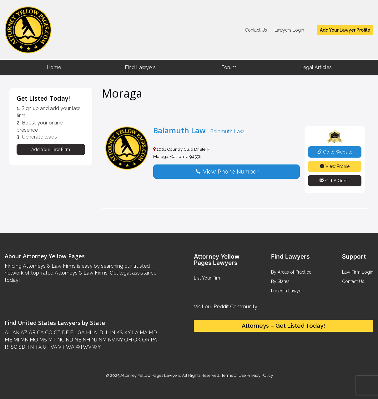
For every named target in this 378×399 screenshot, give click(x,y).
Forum (228, 67)
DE (65, 333)
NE (77, 340)
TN (29, 347)
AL (8, 333)
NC (60, 340)
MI (15, 340)
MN (23, 340)
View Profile (335, 166)
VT (61, 347)
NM (102, 340)
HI (88, 333)
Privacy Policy (259, 375)
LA (135, 333)
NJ (93, 340)
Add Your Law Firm (50, 149)
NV (111, 340)
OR (145, 340)
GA (80, 333)
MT (51, 340)
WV (86, 347)
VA (53, 347)
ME (8, 340)
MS (42, 340)
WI (78, 347)
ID (100, 333)
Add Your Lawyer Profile (345, 30)
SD (21, 347)
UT (46, 347)
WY (96, 347)
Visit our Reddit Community (225, 307)
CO (48, 333)
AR (32, 333)
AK (15, 333)
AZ (23, 333)
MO (33, 340)
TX (38, 347)
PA (153, 340)
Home (54, 67)
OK (136, 340)
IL (106, 333)
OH (127, 340)
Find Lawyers (140, 67)
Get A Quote (335, 180)
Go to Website (334, 151)
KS (119, 333)
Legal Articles (316, 67)
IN (112, 333)
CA (40, 333)
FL (72, 333)
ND (68, 340)
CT (57, 333)
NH (85, 340)
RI (7, 347)
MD (152, 333)
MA (143, 333)
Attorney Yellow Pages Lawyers (150, 375)
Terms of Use (233, 375)
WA (69, 347)
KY (127, 333)
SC (13, 347)
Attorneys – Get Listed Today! (283, 325)
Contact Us (256, 30)
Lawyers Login (289, 30)
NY (119, 340)
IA (94, 333)
